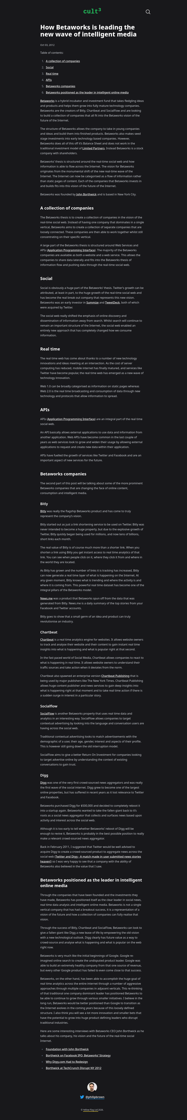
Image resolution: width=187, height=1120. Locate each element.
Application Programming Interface (71, 250)
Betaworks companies (60, 86)
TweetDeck (112, 302)
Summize (92, 302)
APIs (49, 80)
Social (50, 67)
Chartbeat (47, 639)
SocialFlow (47, 713)
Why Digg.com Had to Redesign (67, 1062)
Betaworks (47, 101)
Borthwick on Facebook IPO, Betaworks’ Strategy (78, 1055)
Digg (43, 783)
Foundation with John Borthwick (67, 1049)
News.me (46, 598)
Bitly (43, 511)
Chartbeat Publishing (115, 676)
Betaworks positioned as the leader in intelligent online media (87, 92)
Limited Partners (93, 148)
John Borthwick (86, 194)
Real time (52, 74)
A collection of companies (63, 61)
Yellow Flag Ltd (90, 1109)
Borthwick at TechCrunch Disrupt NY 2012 (73, 1068)
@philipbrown (95, 1097)
